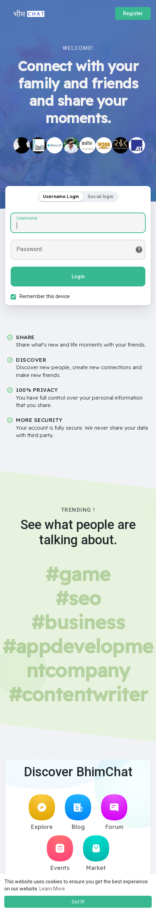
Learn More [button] (52, 888)
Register (133, 13)
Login (78, 276)
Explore (42, 812)
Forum (114, 812)
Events (60, 853)
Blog (78, 812)
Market (96, 853)
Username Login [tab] (61, 196)
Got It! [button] (78, 902)
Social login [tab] (100, 196)
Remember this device (45, 296)
